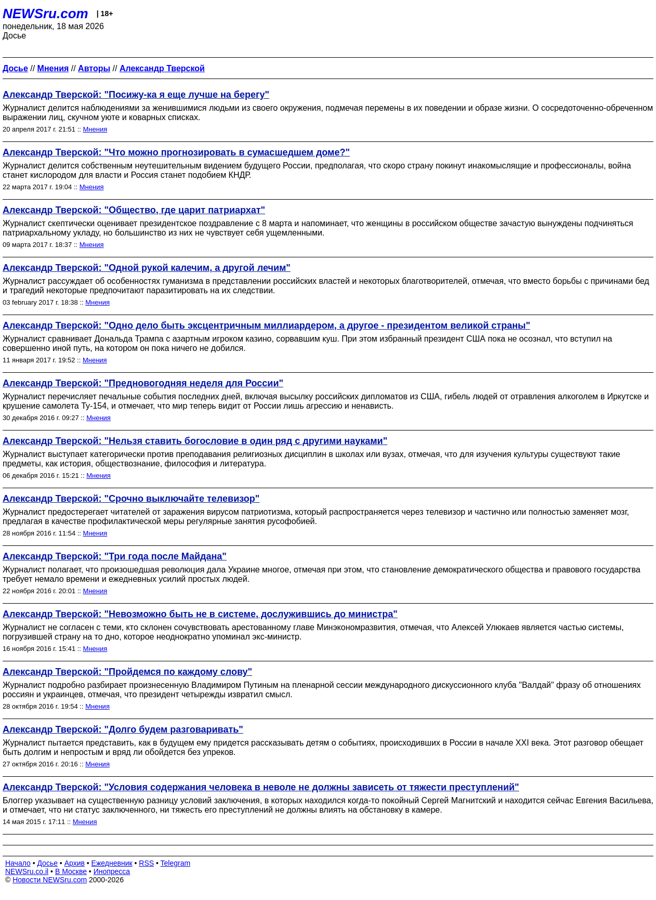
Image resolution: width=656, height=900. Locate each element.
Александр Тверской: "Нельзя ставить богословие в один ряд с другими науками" (195, 441)
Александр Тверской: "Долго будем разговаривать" (123, 729)
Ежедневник (112, 863)
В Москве (71, 871)
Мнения (95, 129)
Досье (47, 863)
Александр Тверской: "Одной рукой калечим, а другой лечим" (147, 268)
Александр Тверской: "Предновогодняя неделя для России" (143, 383)
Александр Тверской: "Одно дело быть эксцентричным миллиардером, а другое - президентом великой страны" (266, 325)
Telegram (176, 863)
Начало (18, 863)
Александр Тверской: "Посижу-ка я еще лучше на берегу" (136, 94)
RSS (146, 863)
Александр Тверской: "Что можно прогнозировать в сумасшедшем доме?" (176, 152)
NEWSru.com (45, 13)
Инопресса (112, 871)
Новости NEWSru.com (49, 880)
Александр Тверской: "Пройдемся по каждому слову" (127, 672)
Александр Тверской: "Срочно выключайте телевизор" (131, 498)
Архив (74, 863)
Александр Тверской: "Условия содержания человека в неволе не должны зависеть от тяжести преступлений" (261, 787)
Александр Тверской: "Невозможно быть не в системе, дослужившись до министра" (200, 614)
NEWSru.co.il (26, 871)
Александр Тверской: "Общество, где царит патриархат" (134, 210)
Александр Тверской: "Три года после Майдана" (115, 556)
